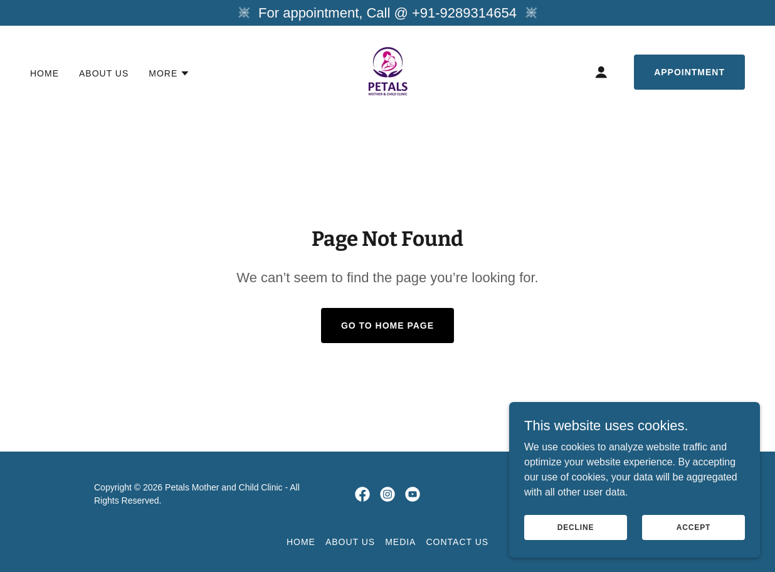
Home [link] (44, 73)
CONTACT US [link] (457, 542)
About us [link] (104, 73)
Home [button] (301, 542)
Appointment (689, 72)
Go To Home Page (387, 325)
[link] (388, 71)
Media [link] (400, 542)
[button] (169, 73)
